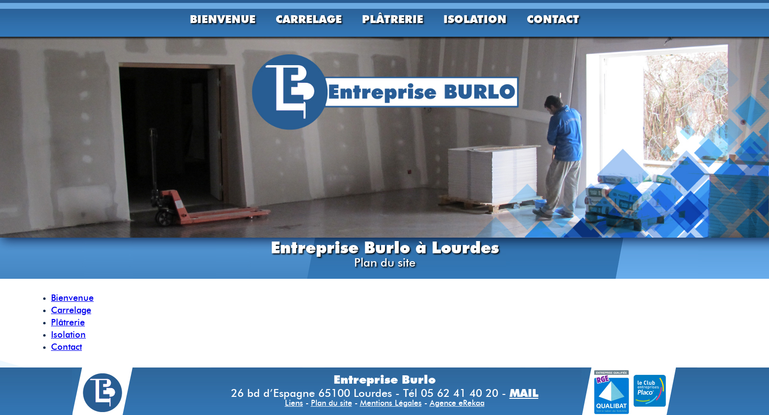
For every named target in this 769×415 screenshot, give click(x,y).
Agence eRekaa (457, 403)
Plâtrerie (392, 19)
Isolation (475, 19)
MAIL (524, 393)
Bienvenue (223, 19)
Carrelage (309, 19)
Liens (294, 403)
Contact (553, 19)
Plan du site (331, 403)
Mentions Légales (391, 403)
